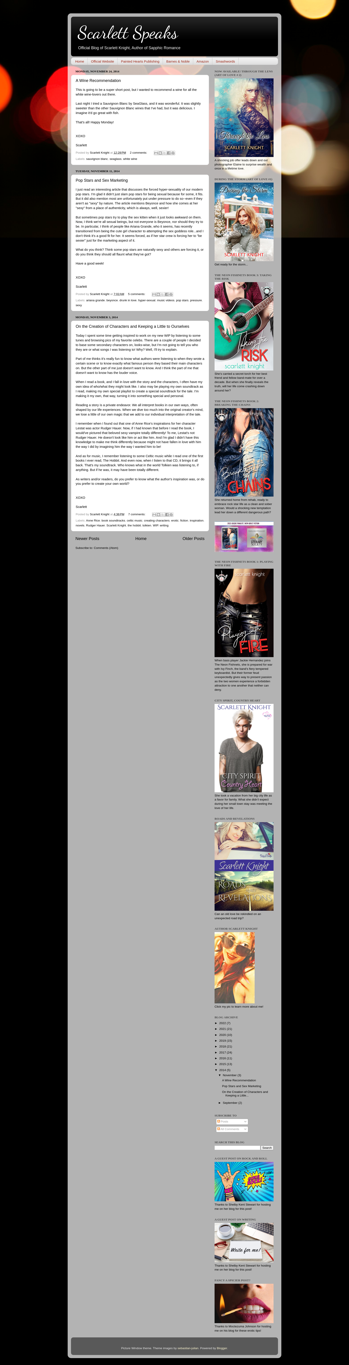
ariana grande (95, 300)
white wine (130, 159)
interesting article (108, 189)
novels (80, 525)
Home (79, 61)
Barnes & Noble (178, 61)
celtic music (134, 520)
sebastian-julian (188, 1348)
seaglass (115, 159)
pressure (196, 300)
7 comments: (137, 514)
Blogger (222, 1348)
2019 (223, 1040)
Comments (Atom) (106, 548)
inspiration (197, 520)
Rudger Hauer (111, 428)
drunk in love (128, 300)
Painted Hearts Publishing (140, 61)
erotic (175, 520)
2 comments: (139, 152)
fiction (184, 520)
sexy (79, 305)
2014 (223, 1070)
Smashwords (225, 61)
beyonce (112, 300)
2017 (223, 1052)
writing (164, 525)
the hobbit (134, 525)
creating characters (157, 520)
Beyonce (151, 203)
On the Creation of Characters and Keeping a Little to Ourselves (132, 326)
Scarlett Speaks (128, 32)
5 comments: (137, 294)
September (230, 1102)
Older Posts (194, 538)
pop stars (182, 300)
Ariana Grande (141, 226)
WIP (155, 525)
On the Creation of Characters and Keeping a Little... (245, 1093)
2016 (223, 1058)
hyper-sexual (146, 300)
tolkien (146, 525)
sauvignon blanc (97, 159)
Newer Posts (87, 538)
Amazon (203, 61)
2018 (223, 1046)
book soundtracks (113, 520)
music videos (165, 300)
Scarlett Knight (116, 525)
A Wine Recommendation (98, 80)
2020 (223, 1035)
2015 (223, 1064)
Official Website (102, 61)
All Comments (228, 1129)
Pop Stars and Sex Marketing (102, 180)
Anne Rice (93, 520)
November (230, 1075)
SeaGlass (140, 103)
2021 (223, 1029)
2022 (223, 1023)
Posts (222, 1121)
